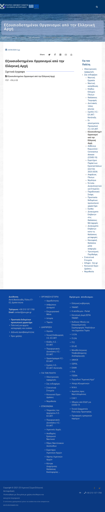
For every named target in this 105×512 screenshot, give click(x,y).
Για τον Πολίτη (20, 37)
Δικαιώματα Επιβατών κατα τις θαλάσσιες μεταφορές (93, 231)
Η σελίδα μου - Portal (81, 311)
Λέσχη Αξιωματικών (80, 383)
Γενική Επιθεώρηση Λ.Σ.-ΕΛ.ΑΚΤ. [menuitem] (54, 336)
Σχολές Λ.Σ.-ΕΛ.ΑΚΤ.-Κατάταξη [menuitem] (54, 366)
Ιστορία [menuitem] (49, 318)
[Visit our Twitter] (99, 488)
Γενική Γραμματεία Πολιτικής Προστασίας (81, 410)
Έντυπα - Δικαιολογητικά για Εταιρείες (95, 186)
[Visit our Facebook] (94, 488)
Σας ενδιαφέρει (34, 37)
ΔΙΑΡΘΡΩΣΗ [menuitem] (46, 327)
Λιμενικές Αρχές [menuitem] (53, 429)
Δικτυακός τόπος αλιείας (92, 106)
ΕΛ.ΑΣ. (74, 346)
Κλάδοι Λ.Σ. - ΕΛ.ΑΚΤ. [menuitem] (51, 343)
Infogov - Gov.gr (91, 263)
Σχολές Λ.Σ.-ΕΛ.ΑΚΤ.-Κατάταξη (93, 115)
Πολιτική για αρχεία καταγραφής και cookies (21, 326)
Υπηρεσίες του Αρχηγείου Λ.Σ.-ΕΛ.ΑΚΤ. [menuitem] (53, 413)
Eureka (91, 209)
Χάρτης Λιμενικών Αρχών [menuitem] (54, 458)
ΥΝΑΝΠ (75, 307)
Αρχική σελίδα (6, 37)
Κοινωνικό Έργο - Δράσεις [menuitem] (53, 395)
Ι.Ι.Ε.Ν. (74, 334)
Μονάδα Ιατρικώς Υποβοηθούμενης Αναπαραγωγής (79, 353)
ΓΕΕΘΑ (74, 376)
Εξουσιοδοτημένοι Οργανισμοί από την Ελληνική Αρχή (30, 76)
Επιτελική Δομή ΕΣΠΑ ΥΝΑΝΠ (81, 316)
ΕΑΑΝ (74, 368)
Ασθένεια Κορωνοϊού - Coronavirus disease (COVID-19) (93, 152)
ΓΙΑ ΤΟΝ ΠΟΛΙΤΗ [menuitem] (48, 373)
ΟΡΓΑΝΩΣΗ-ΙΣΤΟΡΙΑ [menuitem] (50, 297)
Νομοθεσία (89, 271)
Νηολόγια (92, 180)
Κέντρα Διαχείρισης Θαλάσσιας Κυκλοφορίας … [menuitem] (53, 467)
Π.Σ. (73, 342)
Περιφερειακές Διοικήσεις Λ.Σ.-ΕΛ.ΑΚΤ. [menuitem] (53, 352)
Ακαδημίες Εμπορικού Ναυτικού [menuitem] (51, 436)
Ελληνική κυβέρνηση (81, 303)
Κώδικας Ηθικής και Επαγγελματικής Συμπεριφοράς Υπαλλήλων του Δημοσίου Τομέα (83, 326)
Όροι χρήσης (16, 336)
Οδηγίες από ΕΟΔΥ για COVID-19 (81, 403)
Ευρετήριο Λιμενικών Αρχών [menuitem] (54, 451)
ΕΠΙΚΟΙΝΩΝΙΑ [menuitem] (47, 406)
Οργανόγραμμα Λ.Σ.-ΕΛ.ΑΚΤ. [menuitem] (55, 359)
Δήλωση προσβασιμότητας (22, 332)
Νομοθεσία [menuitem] (51, 401)
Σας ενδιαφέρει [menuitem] (53, 384)
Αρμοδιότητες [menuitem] (52, 301)
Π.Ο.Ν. (74, 338)
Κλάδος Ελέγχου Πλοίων (91, 92)
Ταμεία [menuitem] (49, 322)
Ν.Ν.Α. (74, 387)
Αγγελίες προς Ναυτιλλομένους (79, 392)
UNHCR (75, 360)
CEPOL (75, 364)
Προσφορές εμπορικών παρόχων (82, 417)
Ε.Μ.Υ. (74, 398)
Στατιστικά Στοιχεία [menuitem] (51, 389)
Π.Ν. (73, 372)
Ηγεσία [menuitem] (49, 331)
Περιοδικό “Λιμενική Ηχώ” (83, 379)
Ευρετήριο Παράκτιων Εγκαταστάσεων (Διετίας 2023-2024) (95, 166)
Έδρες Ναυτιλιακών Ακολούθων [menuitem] (55, 444)
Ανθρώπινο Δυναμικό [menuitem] (51, 306)
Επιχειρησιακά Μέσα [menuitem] (52, 312)
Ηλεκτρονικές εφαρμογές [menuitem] (52, 378)
